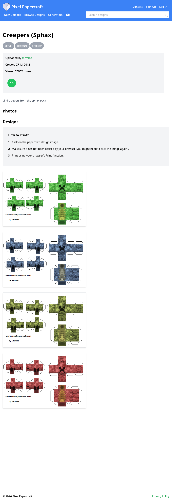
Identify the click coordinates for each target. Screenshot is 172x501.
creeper (37, 46)
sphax (8, 46)
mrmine (27, 58)
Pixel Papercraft (23, 7)
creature (22, 46)
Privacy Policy (160, 496)
